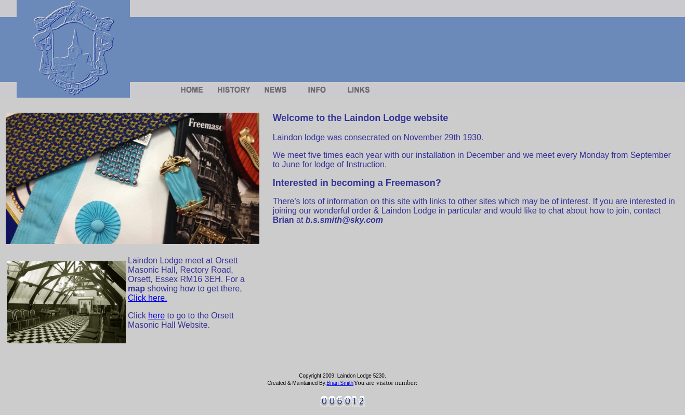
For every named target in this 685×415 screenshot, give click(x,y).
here (156, 315)
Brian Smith (340, 383)
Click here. (147, 297)
